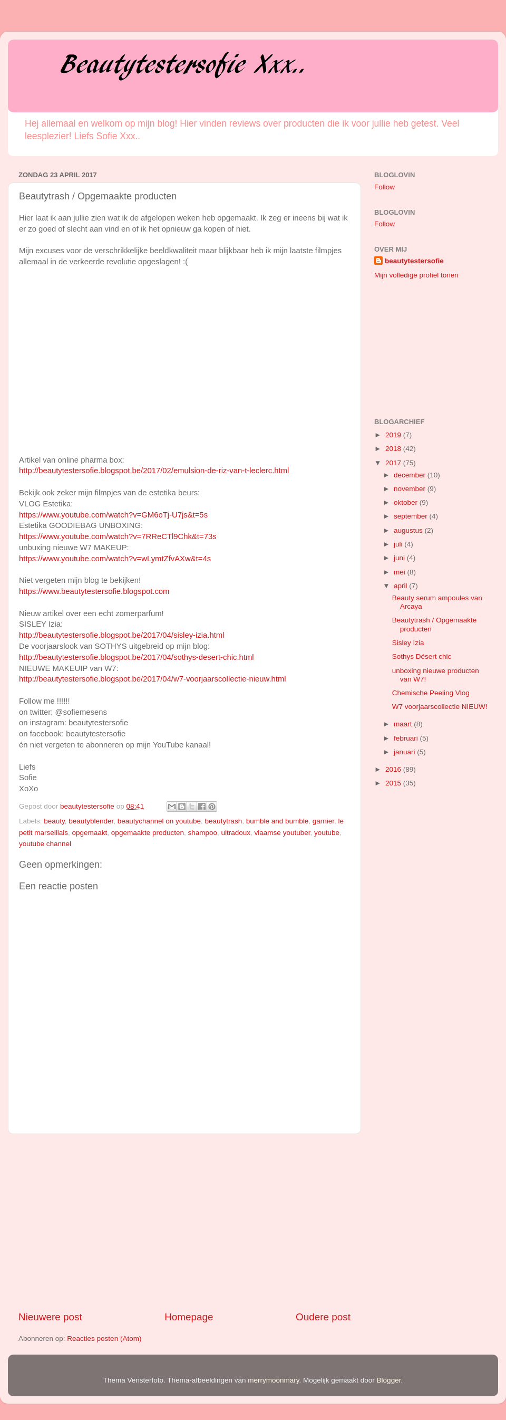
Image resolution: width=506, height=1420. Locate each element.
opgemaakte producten (147, 833)
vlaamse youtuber (282, 833)
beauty (54, 821)
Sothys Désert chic (422, 656)
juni (400, 558)
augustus (409, 530)
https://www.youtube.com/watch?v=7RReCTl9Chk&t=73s (118, 536)
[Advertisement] (184, 1222)
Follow (384, 187)
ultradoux (236, 833)
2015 (394, 783)
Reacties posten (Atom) (104, 1338)
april (401, 586)
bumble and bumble (277, 821)
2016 (394, 769)
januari (405, 752)
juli (399, 544)
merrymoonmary (273, 1380)
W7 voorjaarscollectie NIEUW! (440, 707)
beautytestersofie (414, 261)
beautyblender (91, 821)
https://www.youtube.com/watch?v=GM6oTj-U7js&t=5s (113, 515)
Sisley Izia (408, 643)
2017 (394, 463)
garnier (323, 821)
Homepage (188, 1316)
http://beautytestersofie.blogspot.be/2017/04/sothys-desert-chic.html (136, 657)
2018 (394, 449)
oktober (407, 502)
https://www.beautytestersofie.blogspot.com (94, 591)
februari (407, 738)
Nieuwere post (50, 1316)
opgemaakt (90, 833)
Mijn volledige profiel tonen (416, 275)
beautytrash (223, 821)
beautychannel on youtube (159, 821)
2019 (394, 435)
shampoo (202, 833)
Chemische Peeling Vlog (431, 693)
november (410, 489)
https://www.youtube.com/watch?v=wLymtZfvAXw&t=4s (115, 558)
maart (404, 724)
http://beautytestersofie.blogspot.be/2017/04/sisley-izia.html (121, 635)
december (410, 475)
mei (400, 572)
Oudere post (323, 1316)
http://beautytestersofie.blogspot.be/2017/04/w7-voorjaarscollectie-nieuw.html (152, 679)
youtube (326, 833)
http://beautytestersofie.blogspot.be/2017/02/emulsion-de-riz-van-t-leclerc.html (154, 470)
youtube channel (45, 844)
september (412, 516)
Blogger (389, 1380)
